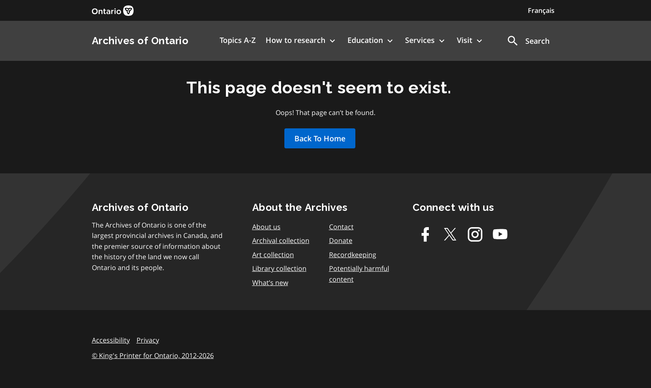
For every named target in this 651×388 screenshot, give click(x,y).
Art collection (273, 254)
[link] (113, 10)
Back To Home (319, 138)
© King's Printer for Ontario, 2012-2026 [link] (153, 355)
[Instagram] (475, 234)
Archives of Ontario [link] (140, 41)
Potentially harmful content (359, 274)
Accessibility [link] (111, 340)
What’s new (270, 282)
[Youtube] (500, 234)
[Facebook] (425, 234)
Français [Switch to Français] (541, 10)
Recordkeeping (352, 254)
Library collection (279, 268)
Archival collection (280, 240)
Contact (341, 226)
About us (266, 226)
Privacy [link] (148, 340)
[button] (528, 41)
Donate (340, 240)
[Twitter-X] (450, 234)
